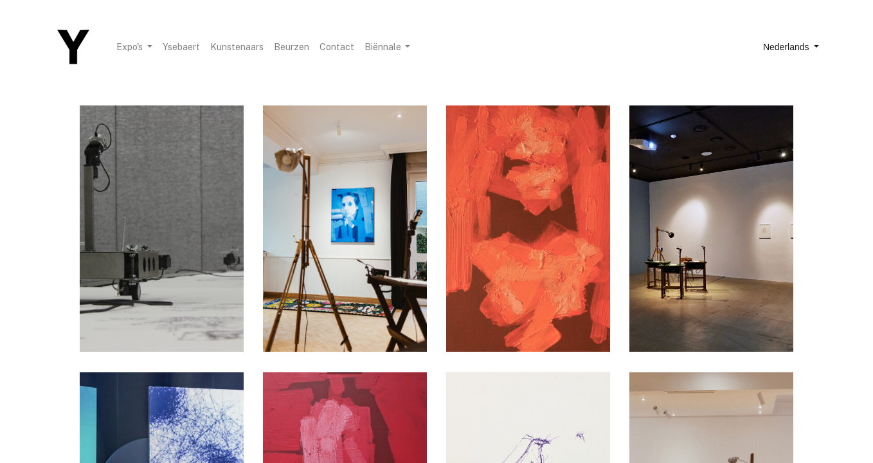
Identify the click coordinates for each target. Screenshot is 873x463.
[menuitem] (181, 47)
